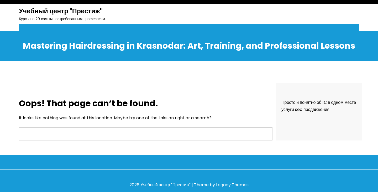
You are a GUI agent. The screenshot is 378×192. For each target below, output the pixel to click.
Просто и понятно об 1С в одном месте (318, 102)
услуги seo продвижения (305, 109)
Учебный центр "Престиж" (61, 11)
